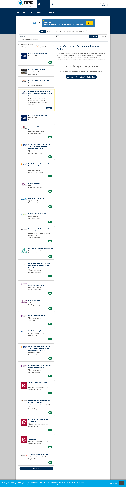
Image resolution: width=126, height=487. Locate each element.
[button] (102, 36)
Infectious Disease (34, 183)
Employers (56, 4)
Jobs (25, 12)
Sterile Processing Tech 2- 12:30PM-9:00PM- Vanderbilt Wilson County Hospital (39, 266)
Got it (121, 483)
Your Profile (36, 12)
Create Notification (47, 46)
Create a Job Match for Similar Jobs (81, 77)
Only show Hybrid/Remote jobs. (30, 39)
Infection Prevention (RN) (36, 69)
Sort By (21, 46)
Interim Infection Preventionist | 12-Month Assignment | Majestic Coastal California (40, 94)
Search (43, 31)
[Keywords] (36, 36)
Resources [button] (49, 12)
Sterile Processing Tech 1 (36, 331)
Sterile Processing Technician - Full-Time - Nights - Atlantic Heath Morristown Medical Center (39, 146)
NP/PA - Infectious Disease (36, 315)
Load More (36, 468)
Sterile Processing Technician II (38, 454)
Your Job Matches (68, 31)
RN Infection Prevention (36, 198)
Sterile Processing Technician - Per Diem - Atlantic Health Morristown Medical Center (39, 166)
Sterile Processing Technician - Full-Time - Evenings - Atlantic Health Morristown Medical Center (39, 348)
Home (18, 12)
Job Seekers (43, 4)
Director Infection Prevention (37, 53)
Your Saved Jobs (80, 31)
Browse (49, 31)
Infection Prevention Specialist (38, 213)
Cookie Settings (113, 483)
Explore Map (57, 31)
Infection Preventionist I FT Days (38, 80)
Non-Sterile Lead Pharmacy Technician (40, 248)
